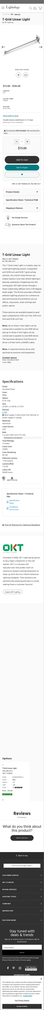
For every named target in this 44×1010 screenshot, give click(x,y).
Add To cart (7, 794)
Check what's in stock (10, 116)
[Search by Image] (35, 8)
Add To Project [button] (22, 168)
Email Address (9, 948)
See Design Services (20, 218)
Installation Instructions (14, 508)
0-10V (4, 412)
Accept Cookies (22, 1006)
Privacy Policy (7, 960)
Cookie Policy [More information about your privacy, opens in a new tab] (27, 996)
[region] (22, 993)
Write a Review (22, 838)
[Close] (41, 978)
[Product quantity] (22, 141)
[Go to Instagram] (20, 968)
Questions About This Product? (24, 225)
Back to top (22, 856)
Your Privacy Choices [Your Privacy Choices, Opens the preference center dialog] (22, 1000)
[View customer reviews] (31, 968)
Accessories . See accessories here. (22, 132)
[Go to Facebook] (8, 968)
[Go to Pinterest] (18, 77)
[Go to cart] (40, 8)
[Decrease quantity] (16, 141)
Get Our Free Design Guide (22, 865)
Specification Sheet (14, 502)
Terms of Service (21, 960)
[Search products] (30, 8)
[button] (3, 8)
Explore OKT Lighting (12, 592)
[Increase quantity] (27, 141)
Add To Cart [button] (22, 160)
